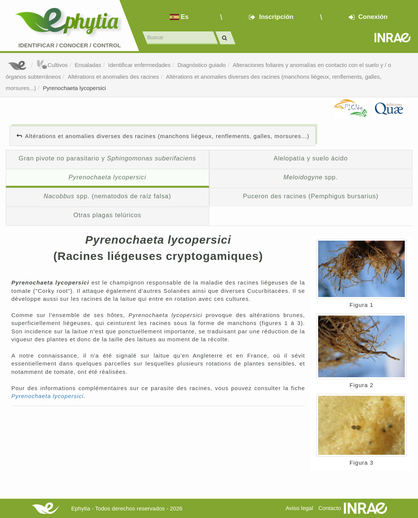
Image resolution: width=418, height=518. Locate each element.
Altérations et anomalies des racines (113, 76)
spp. (310, 177)
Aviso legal (299, 508)
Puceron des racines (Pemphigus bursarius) (310, 196)
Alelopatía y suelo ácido (310, 158)
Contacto (330, 508)
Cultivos (52, 65)
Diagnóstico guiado (201, 65)
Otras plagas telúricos (107, 215)
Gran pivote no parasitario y (107, 158)
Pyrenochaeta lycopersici (74, 88)
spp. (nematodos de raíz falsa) (107, 196)
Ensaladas (88, 65)
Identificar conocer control (70, 45)
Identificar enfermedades (139, 65)
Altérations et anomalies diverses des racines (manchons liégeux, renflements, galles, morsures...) (167, 136)
